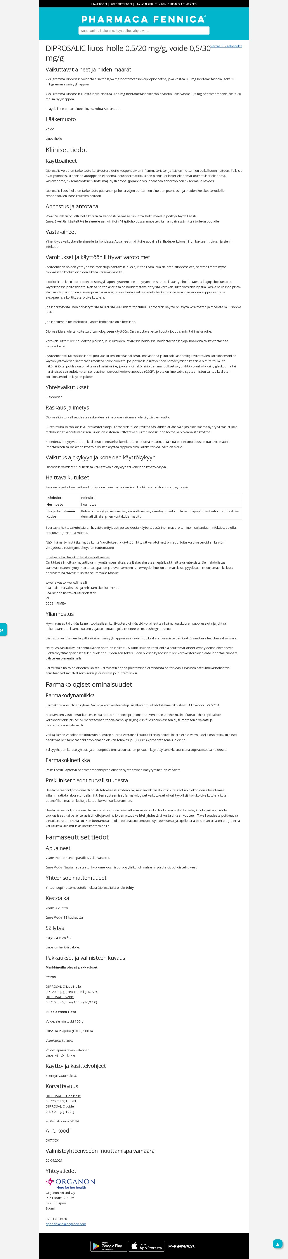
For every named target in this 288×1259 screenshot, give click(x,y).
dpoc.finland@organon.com (66, 1224)
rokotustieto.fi (121, 4)
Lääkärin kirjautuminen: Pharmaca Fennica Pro (166, 4)
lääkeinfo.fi (99, 4)
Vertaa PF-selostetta (226, 46)
